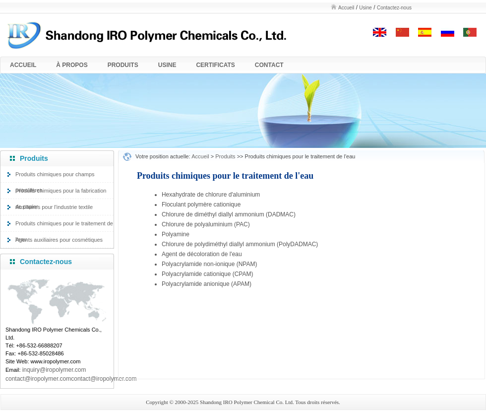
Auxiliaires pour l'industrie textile (54, 207)
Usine (365, 7)
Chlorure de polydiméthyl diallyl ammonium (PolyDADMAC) (240, 244)
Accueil (346, 7)
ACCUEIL (23, 65)
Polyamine (175, 234)
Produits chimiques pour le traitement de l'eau (64, 225)
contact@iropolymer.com (103, 378)
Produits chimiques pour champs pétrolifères (55, 176)
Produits (225, 156)
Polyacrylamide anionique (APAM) (206, 283)
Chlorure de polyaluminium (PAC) (206, 224)
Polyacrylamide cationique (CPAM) (207, 274)
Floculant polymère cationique (201, 204)
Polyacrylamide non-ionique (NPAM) (209, 264)
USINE (167, 65)
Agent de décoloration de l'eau (202, 254)
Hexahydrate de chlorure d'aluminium (211, 194)
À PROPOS (71, 65)
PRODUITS (123, 65)
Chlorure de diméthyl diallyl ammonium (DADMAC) (229, 214)
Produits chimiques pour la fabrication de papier (60, 193)
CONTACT (269, 65)
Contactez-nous (394, 7)
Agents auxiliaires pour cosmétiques (59, 240)
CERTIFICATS (215, 65)
